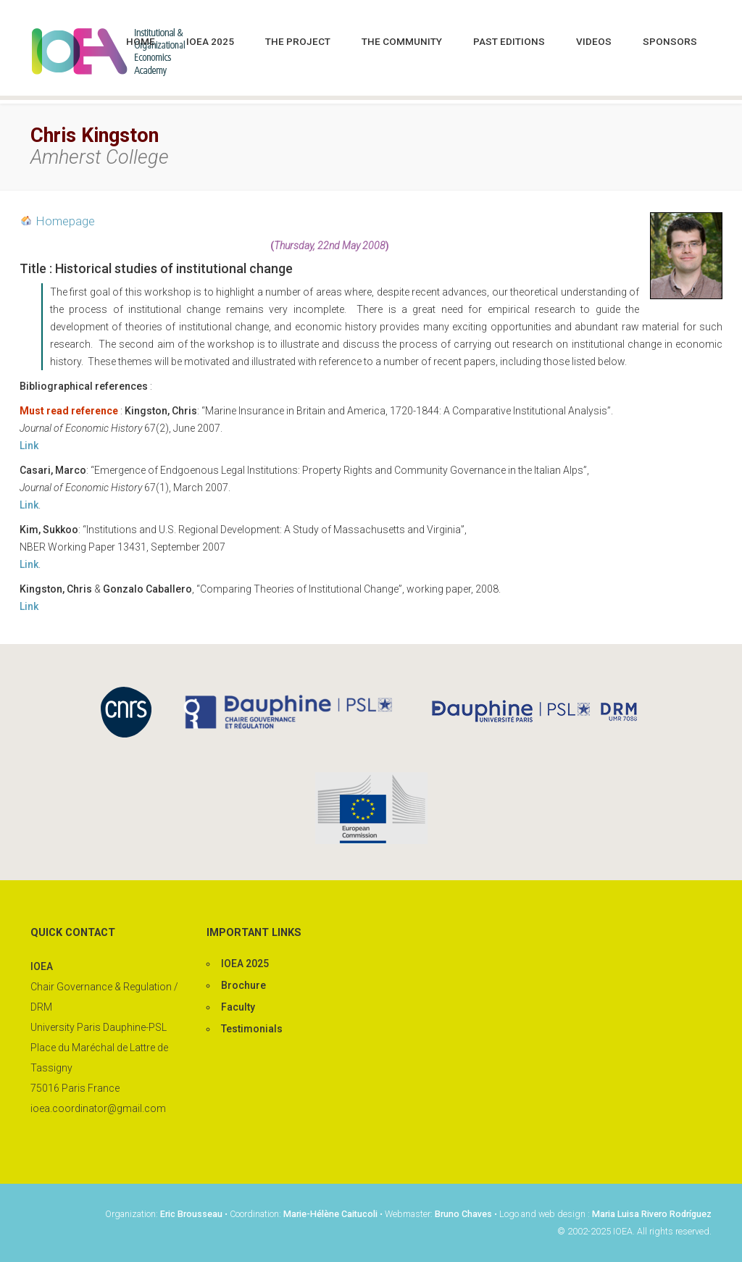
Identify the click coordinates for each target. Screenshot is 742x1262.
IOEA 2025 (210, 41)
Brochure (243, 985)
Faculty (238, 1007)
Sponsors (670, 41)
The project (297, 41)
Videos (594, 41)
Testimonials (252, 1029)
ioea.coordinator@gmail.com (98, 1108)
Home (140, 41)
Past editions (509, 41)
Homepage (65, 221)
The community (402, 41)
